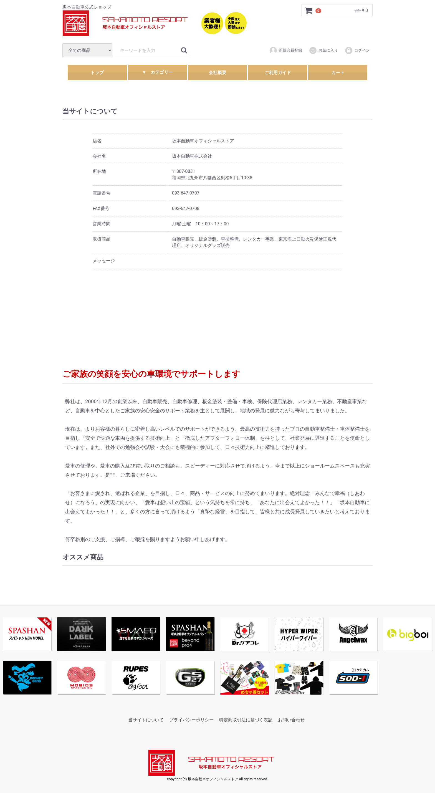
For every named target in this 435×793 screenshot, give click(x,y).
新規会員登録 (285, 50)
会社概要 (217, 72)
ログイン (357, 50)
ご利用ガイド (277, 72)
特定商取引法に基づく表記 (245, 720)
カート (338, 72)
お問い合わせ (291, 720)
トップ (97, 72)
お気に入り (323, 50)
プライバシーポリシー (191, 720)
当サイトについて (146, 720)
